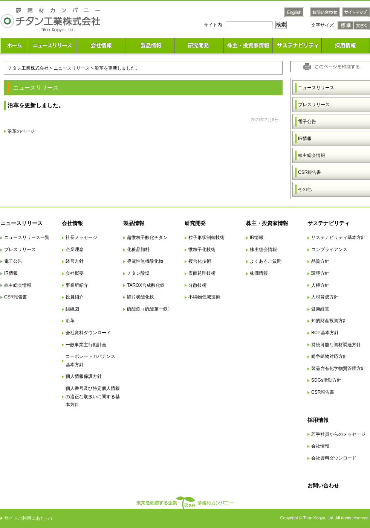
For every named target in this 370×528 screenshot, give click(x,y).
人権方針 (320, 285)
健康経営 (320, 309)
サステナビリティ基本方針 (338, 237)
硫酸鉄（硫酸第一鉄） (149, 309)
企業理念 (75, 249)
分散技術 (197, 285)
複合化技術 (199, 261)
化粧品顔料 (138, 249)
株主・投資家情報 (267, 223)
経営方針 (75, 261)
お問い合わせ (323, 485)
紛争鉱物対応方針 (329, 356)
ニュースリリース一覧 (26, 237)
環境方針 (320, 273)
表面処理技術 (202, 273)
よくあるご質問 (265, 261)
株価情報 (259, 273)
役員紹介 (75, 297)
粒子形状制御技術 (206, 237)
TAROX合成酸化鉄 (146, 285)
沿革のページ (21, 131)
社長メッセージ (81, 237)
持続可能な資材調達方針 (336, 344)
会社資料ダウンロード (88, 332)
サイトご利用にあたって (29, 518)
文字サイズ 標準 (346, 25)
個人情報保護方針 (84, 376)
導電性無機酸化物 (145, 261)
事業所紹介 (77, 285)
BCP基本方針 (325, 332)
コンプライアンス (329, 249)
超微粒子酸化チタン (147, 237)
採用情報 (318, 420)
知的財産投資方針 (329, 320)
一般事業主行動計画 (86, 344)
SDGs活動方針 (326, 380)
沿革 (70, 320)
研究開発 (195, 223)
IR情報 (11, 273)
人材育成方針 (324, 297)
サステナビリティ (328, 223)
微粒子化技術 (202, 249)
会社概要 (75, 273)
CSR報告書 (15, 297)
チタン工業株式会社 (28, 67)
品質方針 (320, 261)
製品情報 (133, 223)
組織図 (72, 309)
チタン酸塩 (138, 273)
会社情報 (72, 223)
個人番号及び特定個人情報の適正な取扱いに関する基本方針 (93, 396)
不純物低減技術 (204, 297)
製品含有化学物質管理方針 (338, 368)
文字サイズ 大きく (362, 25)
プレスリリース (20, 249)
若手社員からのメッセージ (338, 434)
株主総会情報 (17, 285)
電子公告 (13, 261)
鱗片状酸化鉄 (140, 297)
